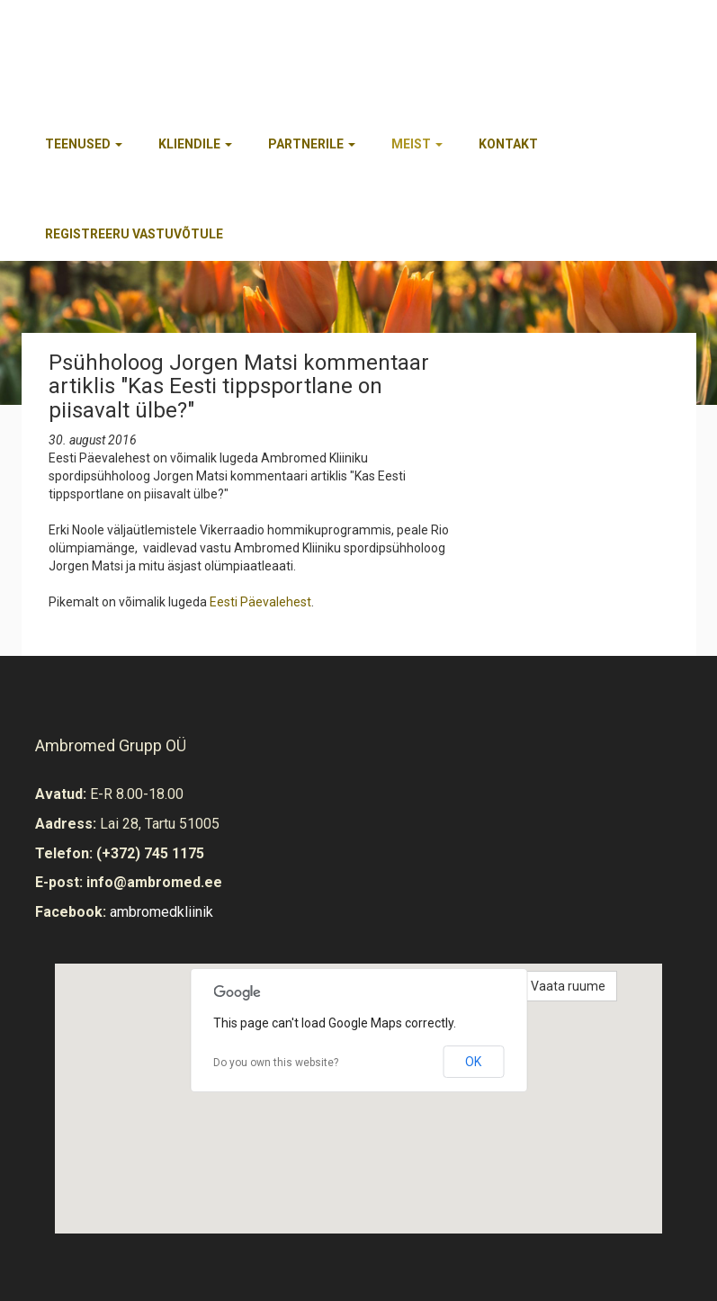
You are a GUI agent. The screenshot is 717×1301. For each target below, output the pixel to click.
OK (473, 1061)
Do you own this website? (275, 1062)
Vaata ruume (568, 986)
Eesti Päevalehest (260, 602)
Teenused (83, 144)
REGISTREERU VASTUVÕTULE (134, 234)
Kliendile (195, 144)
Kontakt (508, 144)
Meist (417, 144)
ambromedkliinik (161, 911)
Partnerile (311, 144)
